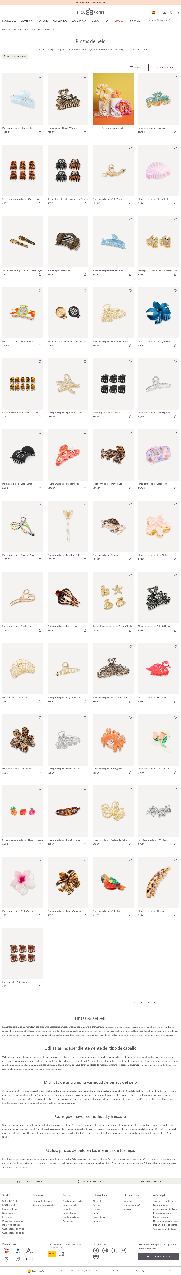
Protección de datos (163, 1212)
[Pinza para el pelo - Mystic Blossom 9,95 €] (113, 674)
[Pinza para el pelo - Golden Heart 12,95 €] (22, 603)
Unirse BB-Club (10, 1201)
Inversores (128, 1201)
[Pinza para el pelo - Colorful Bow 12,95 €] (22, 532)
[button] (164, 12)
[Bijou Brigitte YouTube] (96, 1256)
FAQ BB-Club (9, 1205)
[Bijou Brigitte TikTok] (96, 1250)
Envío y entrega (9, 1208)
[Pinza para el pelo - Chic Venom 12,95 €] (113, 176)
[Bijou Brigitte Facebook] (114, 1250)
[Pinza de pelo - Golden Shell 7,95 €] (22, 674)
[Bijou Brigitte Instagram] (105, 1250)
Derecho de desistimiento (165, 1220)
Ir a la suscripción (158, 1256)
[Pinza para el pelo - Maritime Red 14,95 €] (68, 460)
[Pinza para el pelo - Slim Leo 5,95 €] (158, 888)
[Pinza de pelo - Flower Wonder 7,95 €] (68, 104)
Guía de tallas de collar (13, 1232)
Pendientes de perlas (73, 1201)
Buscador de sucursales (43, 1205)
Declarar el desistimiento (165, 1224)
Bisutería (26, 20)
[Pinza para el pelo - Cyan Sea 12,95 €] (158, 104)
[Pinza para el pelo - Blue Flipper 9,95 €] (113, 247)
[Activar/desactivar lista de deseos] (39, 76)
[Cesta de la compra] (178, 12)
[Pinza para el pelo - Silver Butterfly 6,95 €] (68, 745)
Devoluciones (9, 1212)
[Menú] (135, 67)
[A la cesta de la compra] (39, 132)
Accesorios (60, 20)
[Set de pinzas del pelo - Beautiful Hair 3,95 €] (22, 389)
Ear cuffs (67, 1208)
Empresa (127, 1208)
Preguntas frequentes (12, 1220)
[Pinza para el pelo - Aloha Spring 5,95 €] (22, 888)
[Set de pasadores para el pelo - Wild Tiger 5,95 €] (22, 247)
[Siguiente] (175, 1002)
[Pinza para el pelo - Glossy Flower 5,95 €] (158, 318)
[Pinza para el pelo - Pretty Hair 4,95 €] (68, 603)
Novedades (9, 20)
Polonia (96, 1220)
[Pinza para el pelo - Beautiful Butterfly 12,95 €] (68, 532)
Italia (95, 1212)
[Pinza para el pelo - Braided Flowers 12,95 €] (22, 318)
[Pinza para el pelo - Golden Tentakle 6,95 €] (113, 816)
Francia (96, 1208)
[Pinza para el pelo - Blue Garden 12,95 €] (22, 104)
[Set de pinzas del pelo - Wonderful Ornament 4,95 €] (68, 176)
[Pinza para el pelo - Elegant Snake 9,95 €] (68, 674)
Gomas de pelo (70, 1205)
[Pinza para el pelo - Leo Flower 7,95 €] (22, 745)
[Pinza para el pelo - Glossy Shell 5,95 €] (158, 176)
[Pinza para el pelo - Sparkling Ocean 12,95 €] (68, 389)
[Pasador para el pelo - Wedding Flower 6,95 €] (158, 816)
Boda (95, 20)
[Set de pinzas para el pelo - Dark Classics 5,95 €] (68, 318)
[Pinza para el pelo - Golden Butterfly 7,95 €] (113, 318)
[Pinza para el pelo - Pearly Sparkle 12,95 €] (158, 389)
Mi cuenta (7, 1216)
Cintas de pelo (70, 1212)
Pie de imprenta (160, 1216)
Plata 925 (42, 20)
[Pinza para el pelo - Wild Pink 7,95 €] (158, 674)
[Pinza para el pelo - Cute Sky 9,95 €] (113, 888)
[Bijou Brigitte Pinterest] (123, 1250)
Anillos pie (68, 1220)
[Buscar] (177, 20)
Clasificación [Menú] (165, 67)
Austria (96, 1205)
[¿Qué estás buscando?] (163, 20)
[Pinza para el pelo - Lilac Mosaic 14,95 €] (158, 460)
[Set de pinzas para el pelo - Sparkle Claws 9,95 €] (158, 247)
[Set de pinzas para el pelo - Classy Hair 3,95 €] (22, 176)
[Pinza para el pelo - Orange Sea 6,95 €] (113, 745)
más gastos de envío (88, 1271)
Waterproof (79, 20)
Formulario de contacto (43, 1201)
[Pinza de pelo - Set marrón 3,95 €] (22, 959)
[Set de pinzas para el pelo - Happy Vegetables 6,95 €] (22, 816)
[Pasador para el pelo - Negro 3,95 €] (113, 389)
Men (106, 20)
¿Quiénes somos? (131, 1205)
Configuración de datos (164, 1229)
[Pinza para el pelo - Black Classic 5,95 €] (22, 460)
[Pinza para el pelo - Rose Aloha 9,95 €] (158, 532)
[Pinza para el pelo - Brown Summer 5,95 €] (68, 888)
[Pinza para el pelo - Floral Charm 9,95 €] (158, 745)
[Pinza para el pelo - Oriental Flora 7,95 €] (158, 603)
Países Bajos (99, 1216)
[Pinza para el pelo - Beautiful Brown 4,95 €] (68, 816)
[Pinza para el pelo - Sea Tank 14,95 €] (113, 532)
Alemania (97, 1201)
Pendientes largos (71, 1216)
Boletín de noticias (11, 1224)
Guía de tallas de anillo (13, 1228)
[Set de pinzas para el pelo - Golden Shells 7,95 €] (113, 603)
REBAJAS (118, 20)
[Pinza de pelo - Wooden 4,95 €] (68, 247)
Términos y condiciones (164, 1201)
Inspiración (135, 20)
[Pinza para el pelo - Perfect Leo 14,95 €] (113, 460)
